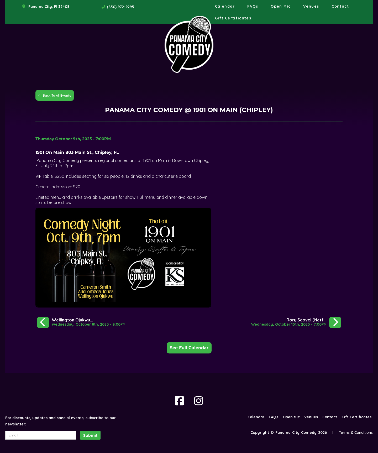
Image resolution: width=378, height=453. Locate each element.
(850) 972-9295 (120, 6)
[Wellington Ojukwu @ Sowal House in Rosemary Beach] (81, 322)
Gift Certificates (233, 18)
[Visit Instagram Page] (198, 400)
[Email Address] (40, 435)
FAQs (252, 6)
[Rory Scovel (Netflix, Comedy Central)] (296, 322)
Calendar (225, 6)
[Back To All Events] (54, 95)
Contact (340, 6)
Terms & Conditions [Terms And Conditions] (356, 432)
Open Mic (281, 6)
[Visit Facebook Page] (179, 400)
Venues (311, 6)
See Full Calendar (189, 347)
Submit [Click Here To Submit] (90, 435)
